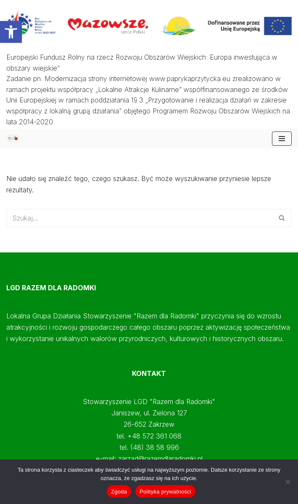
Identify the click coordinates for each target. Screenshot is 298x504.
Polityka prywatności (165, 491)
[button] (11, 32)
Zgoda (119, 491)
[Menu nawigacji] (282, 138)
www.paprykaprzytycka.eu (189, 78)
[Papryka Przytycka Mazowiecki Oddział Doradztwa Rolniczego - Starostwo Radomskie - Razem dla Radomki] (15, 138)
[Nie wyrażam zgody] (287, 482)
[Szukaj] (139, 218)
